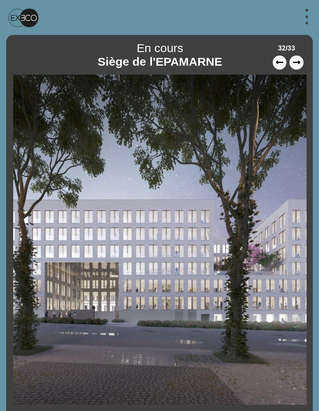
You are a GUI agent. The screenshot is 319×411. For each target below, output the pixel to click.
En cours (160, 47)
